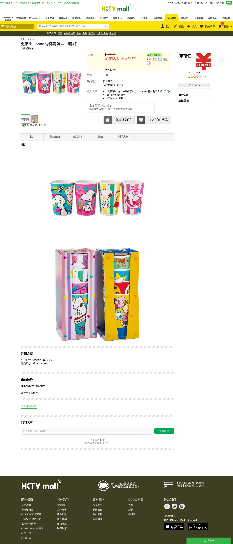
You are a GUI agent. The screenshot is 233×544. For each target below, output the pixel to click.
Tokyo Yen (26, 39)
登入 (168, 26)
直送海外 (36, 3)
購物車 (226, 25)
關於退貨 (97, 514)
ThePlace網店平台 (21, 3)
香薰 (85, 33)
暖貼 (60, 33)
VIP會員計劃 (174, 3)
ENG (229, 2)
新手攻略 (46, 3)
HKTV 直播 (5, 3)
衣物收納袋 (69, 33)
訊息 (194, 26)
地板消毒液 (102, 33)
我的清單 (210, 26)
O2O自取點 (197, 3)
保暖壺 (91, 33)
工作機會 (209, 3)
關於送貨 (97, 510)
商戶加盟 (220, 3)
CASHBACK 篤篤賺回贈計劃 (66, 3)
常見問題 (186, 3)
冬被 (79, 33)
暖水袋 (112, 33)
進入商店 (194, 85)
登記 (181, 26)
